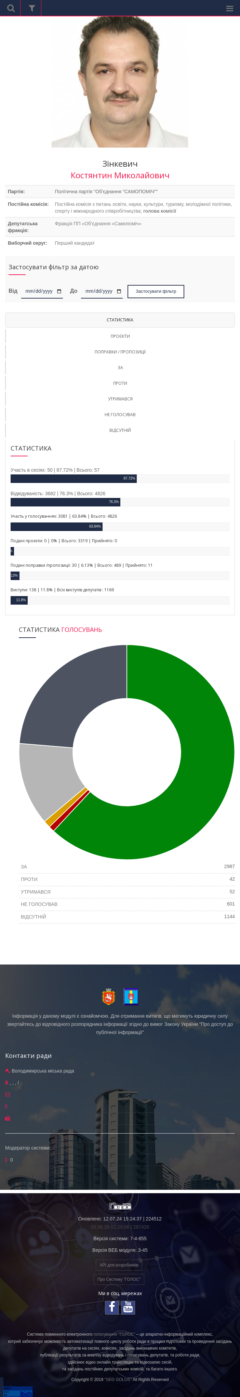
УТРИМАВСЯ (120, 399)
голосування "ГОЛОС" (114, 1334)
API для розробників (118, 1265)
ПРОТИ (120, 383)
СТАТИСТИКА (120, 320)
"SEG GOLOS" (118, 1379)
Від (14, 291)
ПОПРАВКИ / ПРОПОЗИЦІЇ (120, 352)
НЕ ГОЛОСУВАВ (120, 414)
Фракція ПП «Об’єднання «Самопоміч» (98, 223)
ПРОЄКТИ (120, 336)
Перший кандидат (74, 243)
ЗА (120, 367)
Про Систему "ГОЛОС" (119, 1279)
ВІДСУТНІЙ (120, 430)
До (74, 291)
